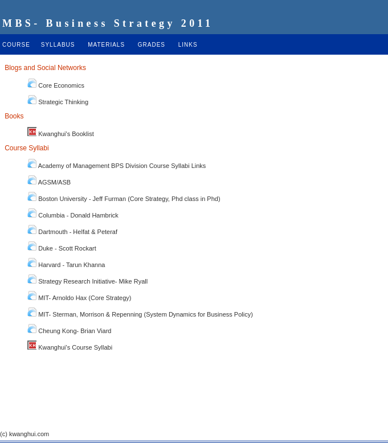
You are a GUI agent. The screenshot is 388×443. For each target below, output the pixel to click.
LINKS (188, 45)
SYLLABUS (58, 45)
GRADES (151, 45)
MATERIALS (106, 45)
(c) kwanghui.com (24, 433)
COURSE (16, 45)
